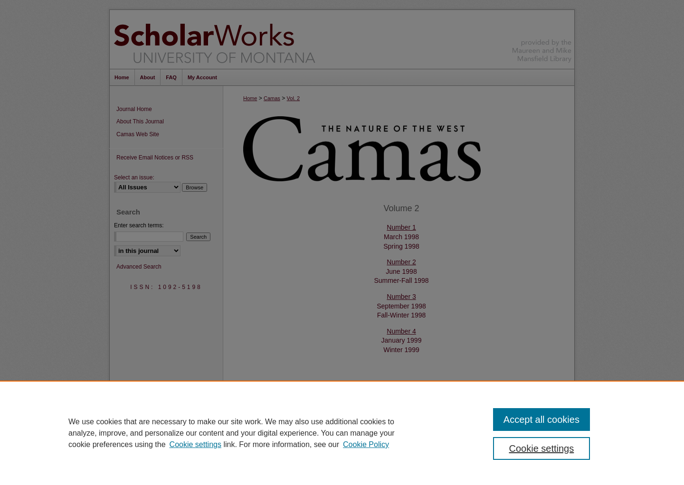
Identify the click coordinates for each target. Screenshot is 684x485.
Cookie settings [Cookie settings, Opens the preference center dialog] (541, 448)
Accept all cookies (542, 419)
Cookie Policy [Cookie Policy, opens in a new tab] (366, 444)
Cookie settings (195, 444)
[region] (342, 433)
